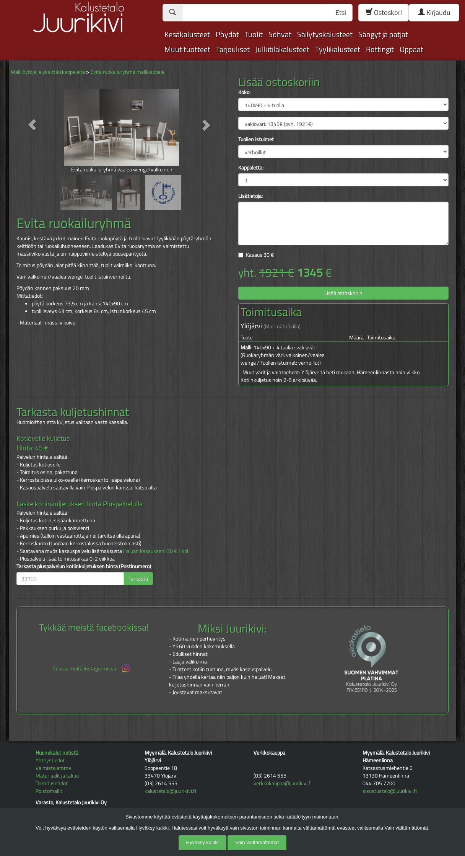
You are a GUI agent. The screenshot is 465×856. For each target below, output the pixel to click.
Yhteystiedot (50, 760)
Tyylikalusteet (337, 49)
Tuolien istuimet (256, 139)
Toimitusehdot (52, 783)
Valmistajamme (53, 768)
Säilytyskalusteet (325, 34)
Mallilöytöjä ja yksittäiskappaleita (48, 72)
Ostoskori (384, 12)
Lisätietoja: (250, 196)
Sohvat (279, 34)
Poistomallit (49, 791)
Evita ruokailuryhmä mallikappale (127, 72)
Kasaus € (260, 255)
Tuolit (254, 34)
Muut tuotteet (187, 49)
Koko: (244, 92)
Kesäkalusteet (187, 34)
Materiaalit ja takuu (57, 775)
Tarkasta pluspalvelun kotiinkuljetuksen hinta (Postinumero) (83, 566)
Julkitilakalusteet (282, 49)
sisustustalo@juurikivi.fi (390, 791)
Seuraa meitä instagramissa (92, 668)
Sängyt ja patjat (383, 34)
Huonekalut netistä (57, 752)
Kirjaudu (434, 12)
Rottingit (380, 49)
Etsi (340, 12)
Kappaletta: (250, 167)
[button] (32, 124)
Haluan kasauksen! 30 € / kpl (155, 551)
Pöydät (227, 34)
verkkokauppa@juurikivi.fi (283, 783)
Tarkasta (138, 578)
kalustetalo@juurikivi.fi (170, 791)
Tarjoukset (233, 49)
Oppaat (411, 49)
